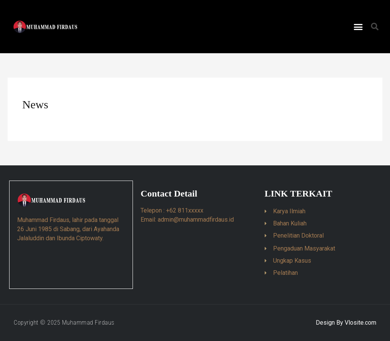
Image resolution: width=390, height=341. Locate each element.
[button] (358, 26)
